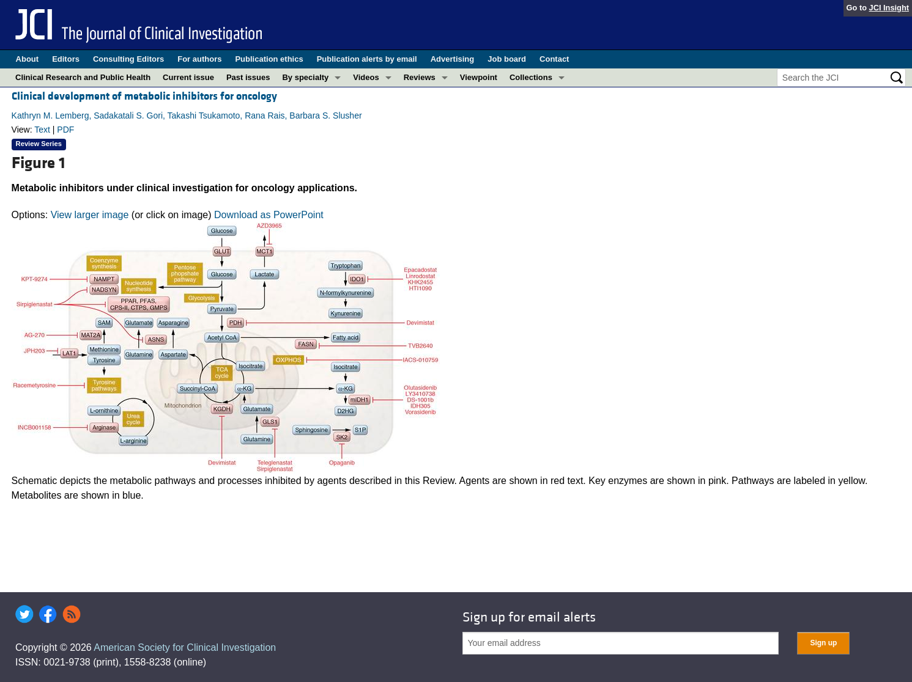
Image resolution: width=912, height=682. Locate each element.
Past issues (248, 77)
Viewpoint (478, 77)
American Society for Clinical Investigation (185, 647)
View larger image (90, 215)
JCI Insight (889, 7)
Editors (66, 59)
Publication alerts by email (367, 59)
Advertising (453, 59)
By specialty (305, 77)
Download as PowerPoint (269, 215)
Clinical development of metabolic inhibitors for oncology (144, 96)
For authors (199, 59)
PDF (65, 129)
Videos (366, 77)
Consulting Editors (128, 59)
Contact (554, 59)
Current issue (188, 77)
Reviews (420, 77)
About (27, 59)
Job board (507, 59)
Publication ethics (269, 59)
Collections (531, 77)
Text (42, 129)
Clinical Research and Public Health (82, 77)
